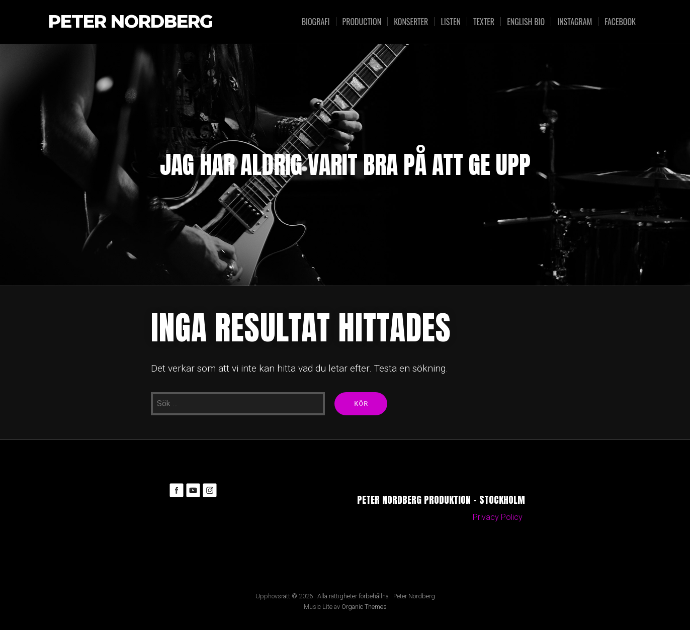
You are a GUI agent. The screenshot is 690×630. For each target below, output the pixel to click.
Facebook (620, 21)
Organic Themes (364, 606)
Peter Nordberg (130, 22)
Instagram (574, 21)
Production (362, 21)
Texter (483, 21)
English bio (526, 21)
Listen (450, 21)
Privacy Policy (498, 517)
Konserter (411, 21)
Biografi (316, 21)
